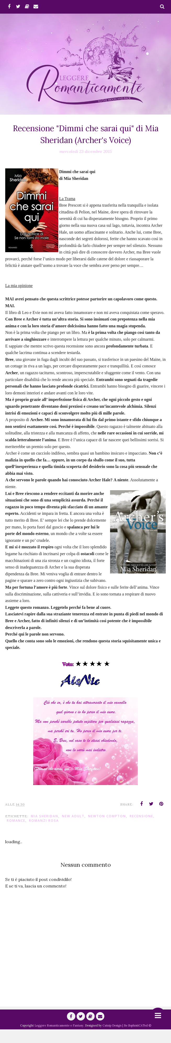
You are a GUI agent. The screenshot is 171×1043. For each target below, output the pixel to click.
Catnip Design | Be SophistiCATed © (126, 1039)
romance (16, 834)
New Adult (73, 829)
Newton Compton (107, 829)
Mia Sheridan (44, 829)
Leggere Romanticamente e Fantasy (59, 1039)
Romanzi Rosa (44, 834)
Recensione (141, 829)
